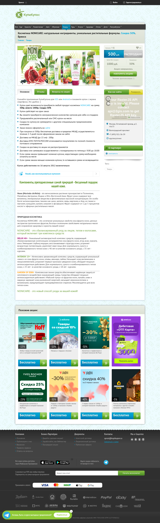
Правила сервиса (24, 448)
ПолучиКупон (116, 26)
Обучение (56, 26)
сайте (47, 127)
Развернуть (136, 92)
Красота (28, 26)
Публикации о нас (24, 441)
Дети (106, 26)
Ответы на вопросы (25, 451)
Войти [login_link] (115, 2)
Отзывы (40, 91)
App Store (47, 462)
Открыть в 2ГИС (135, 117)
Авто (48, 26)
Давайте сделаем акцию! (53, 438)
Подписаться (62, 515)
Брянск (21, 2)
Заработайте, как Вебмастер (54, 441)
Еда (21, 26)
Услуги (81, 26)
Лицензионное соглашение (119, 118)
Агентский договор (84, 438)
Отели (99, 26)
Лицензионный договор (86, 441)
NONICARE (86, 105)
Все (16, 27)
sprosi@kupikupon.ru (113, 438)
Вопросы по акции (61, 91)
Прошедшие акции (50, 444)
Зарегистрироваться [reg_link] (133, 2)
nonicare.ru (113, 153)
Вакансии (21, 444)
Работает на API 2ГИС (120, 116)
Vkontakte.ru (135, 439)
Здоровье (90, 26)
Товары (66, 26)
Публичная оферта (83, 444)
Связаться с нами (111, 442)
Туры (74, 26)
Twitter (139, 439)
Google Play (63, 462)
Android (66, 99)
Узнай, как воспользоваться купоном (42, 173)
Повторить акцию (123, 73)
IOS (57, 99)
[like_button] (137, 48)
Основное (24, 91)
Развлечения (39, 26)
